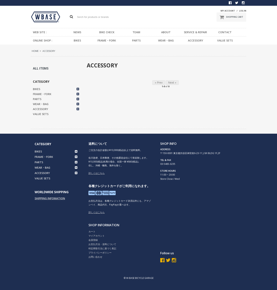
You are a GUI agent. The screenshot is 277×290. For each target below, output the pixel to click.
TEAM (136, 32)
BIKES (77, 40)
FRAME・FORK (107, 40)
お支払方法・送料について (102, 244)
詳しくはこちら (96, 173)
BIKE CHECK (106, 32)
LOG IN (242, 10)
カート (91, 231)
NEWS (77, 32)
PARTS (136, 40)
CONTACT (225, 32)
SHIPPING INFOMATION (50, 198)
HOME (35, 51)
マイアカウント (96, 235)
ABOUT (166, 32)
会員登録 (93, 240)
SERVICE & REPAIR (195, 32)
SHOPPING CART (231, 17)
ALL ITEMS (40, 68)
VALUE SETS (225, 40)
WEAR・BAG (166, 40)
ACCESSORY (195, 40)
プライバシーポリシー (100, 252)
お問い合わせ (95, 257)
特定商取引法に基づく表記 (102, 248)
